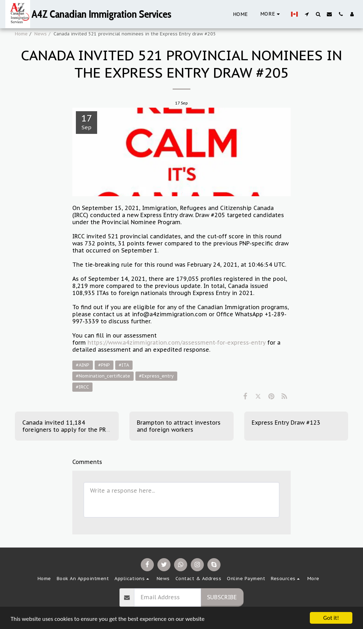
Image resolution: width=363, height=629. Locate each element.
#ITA (124, 365)
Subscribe (222, 597)
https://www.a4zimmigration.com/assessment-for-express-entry (177, 342)
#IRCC (82, 387)
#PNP (104, 365)
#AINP (82, 365)
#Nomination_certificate (103, 376)
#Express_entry (156, 376)
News (40, 34)
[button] (306, 14)
